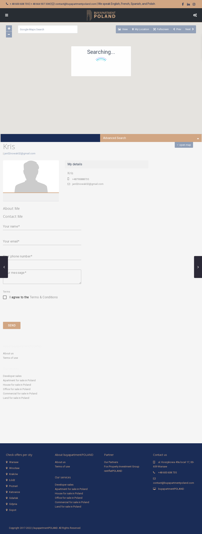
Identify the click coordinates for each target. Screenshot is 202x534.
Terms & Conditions (44, 297)
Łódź (12, 480)
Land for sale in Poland (16, 397)
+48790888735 (80, 179)
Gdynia (13, 503)
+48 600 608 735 (167, 472)
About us (8, 353)
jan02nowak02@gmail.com (19, 153)
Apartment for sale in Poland (19, 380)
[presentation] (33, 314)
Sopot (12, 509)
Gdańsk (13, 498)
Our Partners (111, 462)
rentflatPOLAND (113, 470)
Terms (6, 291)
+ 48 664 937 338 (40, 3)
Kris (70, 173)
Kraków (13, 474)
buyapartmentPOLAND (171, 488)
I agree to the (34, 297)
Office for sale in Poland (16, 389)
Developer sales (12, 375)
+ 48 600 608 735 (19, 3)
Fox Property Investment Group (121, 466)
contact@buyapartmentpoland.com (75, 3)
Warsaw (14, 462)
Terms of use (10, 357)
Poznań (13, 486)
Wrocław (14, 468)
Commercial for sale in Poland (20, 393)
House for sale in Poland (17, 384)
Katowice (14, 492)
